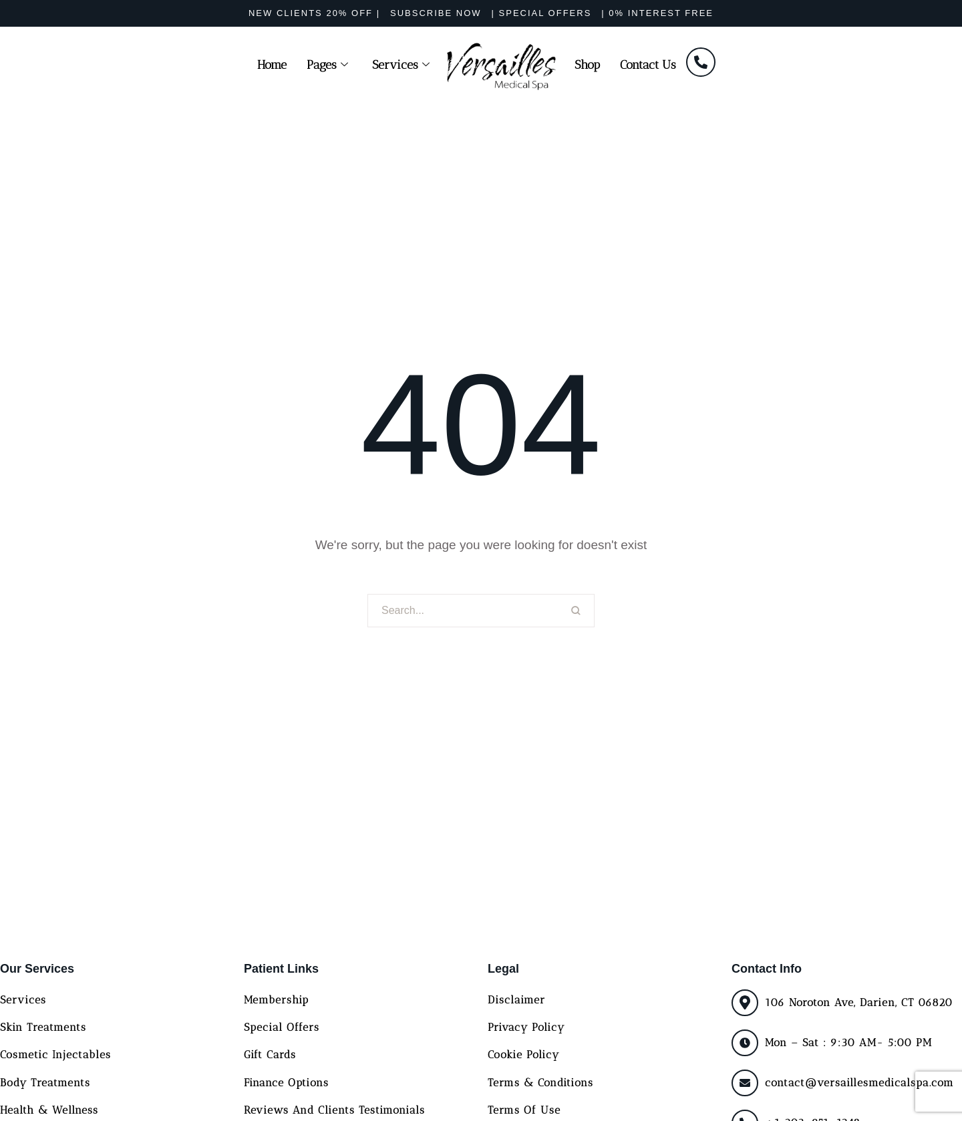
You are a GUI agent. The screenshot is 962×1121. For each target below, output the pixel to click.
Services (401, 65)
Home (272, 64)
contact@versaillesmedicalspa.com (859, 1082)
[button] (314, 13)
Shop (587, 64)
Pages (327, 65)
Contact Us (648, 64)
